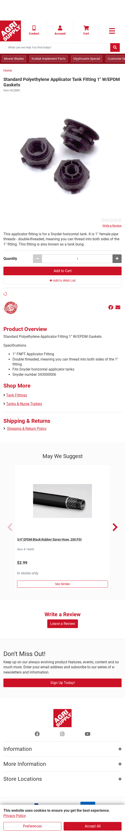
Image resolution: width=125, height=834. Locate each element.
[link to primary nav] (112, 31)
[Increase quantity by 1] (117, 258)
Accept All (93, 826)
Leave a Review (62, 623)
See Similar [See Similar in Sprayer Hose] (62, 584)
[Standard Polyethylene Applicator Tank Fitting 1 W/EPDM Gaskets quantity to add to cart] (77, 258)
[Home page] (10, 30)
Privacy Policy (14, 816)
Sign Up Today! (62, 683)
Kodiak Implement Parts (48, 58)
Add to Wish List (63, 280)
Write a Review (112, 225)
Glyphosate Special (86, 58)
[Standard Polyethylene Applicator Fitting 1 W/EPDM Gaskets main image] (62, 155)
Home (7, 71)
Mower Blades (14, 58)
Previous (10, 527)
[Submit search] (115, 47)
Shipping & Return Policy (27, 428)
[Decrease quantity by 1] (37, 258)
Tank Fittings (16, 395)
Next (115, 527)
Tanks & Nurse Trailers (24, 404)
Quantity (10, 258)
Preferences (32, 826)
